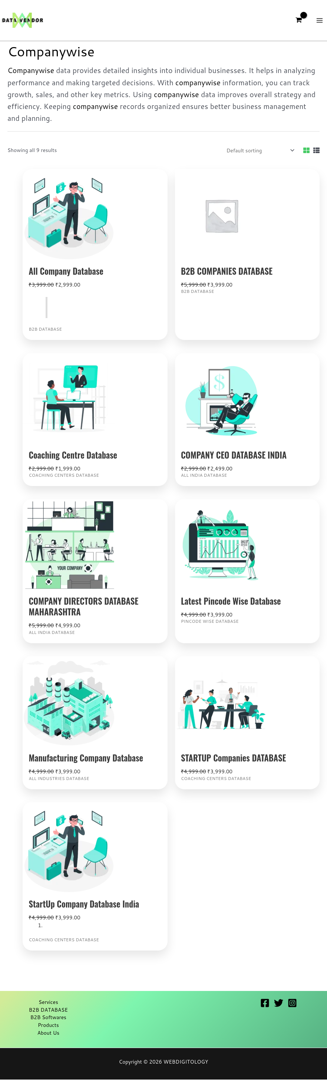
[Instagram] (292, 1007)
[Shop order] (259, 155)
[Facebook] (265, 1007)
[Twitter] (278, 1007)
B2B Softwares (48, 1021)
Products (48, 1029)
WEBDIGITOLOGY (186, 1066)
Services (48, 1006)
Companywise (30, 75)
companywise (198, 87)
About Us (48, 1036)
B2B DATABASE (48, 1014)
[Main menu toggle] (319, 22)
